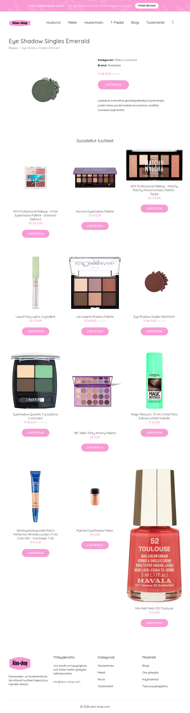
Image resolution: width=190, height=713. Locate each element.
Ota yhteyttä (150, 672)
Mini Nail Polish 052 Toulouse (154, 608)
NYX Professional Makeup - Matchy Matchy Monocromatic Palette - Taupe (154, 190)
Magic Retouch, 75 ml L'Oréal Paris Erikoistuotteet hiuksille (154, 416)
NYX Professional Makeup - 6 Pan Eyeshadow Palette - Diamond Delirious (35, 215)
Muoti (101, 679)
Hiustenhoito (93, 22)
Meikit (72, 22)
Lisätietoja (113, 84)
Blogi (135, 22)
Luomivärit (130, 60)
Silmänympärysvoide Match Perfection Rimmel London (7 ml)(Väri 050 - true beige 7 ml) (36, 534)
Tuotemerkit (155, 22)
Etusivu (13, 48)
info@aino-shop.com (66, 682)
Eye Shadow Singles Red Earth (154, 317)
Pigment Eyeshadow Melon (95, 530)
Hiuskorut (53, 22)
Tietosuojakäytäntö (155, 686)
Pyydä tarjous (147, 5)
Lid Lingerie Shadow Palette (95, 317)
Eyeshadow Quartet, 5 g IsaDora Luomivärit (35, 416)
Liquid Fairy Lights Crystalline (35, 317)
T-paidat (117, 22)
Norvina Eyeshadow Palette (95, 211)
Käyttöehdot (150, 679)
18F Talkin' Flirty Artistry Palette (95, 433)
